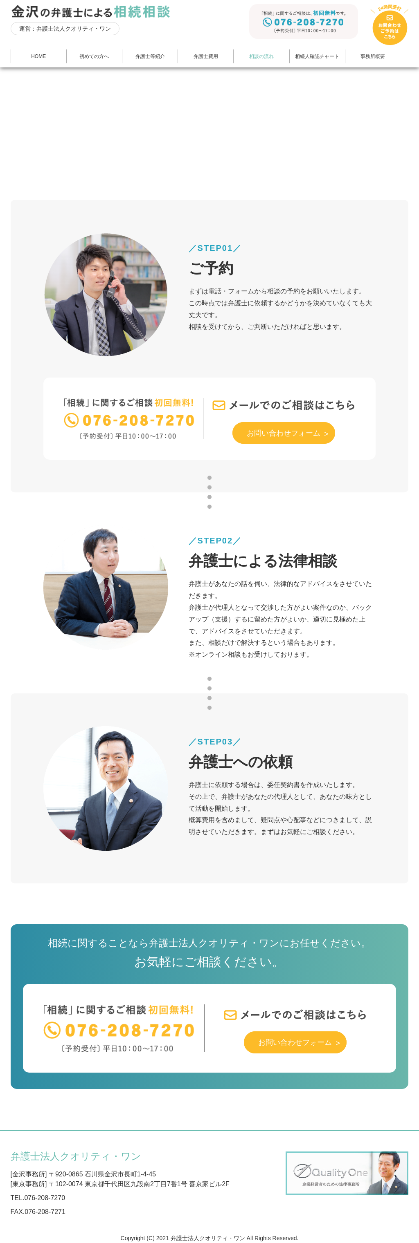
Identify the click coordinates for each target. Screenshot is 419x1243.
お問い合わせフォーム (291, 431)
